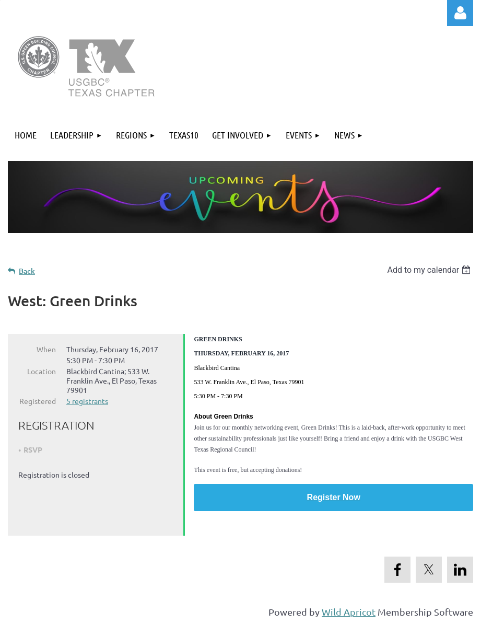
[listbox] (430, 269)
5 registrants (87, 401)
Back (27, 271)
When (46, 349)
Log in (460, 13)
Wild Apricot (349, 611)
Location (41, 371)
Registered (37, 401)
